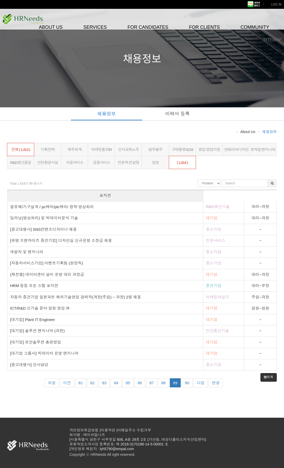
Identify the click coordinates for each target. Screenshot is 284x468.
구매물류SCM (182, 149)
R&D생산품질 (20, 162)
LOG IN (276, 4)
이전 (67, 383)
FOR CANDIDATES (147, 27)
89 (175, 383)
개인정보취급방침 (83, 430)
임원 (155, 162)
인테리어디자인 (236, 149)
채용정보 (106, 113)
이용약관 (108, 430)
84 (118, 382)
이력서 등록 (177, 113)
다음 (201, 383)
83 (106, 382)
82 (94, 382)
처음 (52, 383)
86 (141, 382)
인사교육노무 (128, 149)
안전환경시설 (47, 162)
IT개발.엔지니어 (263, 149)
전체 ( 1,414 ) (20, 149)
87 (153, 382)
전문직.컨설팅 (128, 162)
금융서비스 (101, 162)
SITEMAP (272, 40)
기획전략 (48, 149)
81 (82, 382)
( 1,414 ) (182, 162)
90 (189, 382)
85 (130, 382)
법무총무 (155, 149)
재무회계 (75, 149)
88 (165, 382)
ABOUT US (51, 27)
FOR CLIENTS (204, 27)
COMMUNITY (255, 27)
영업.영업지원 (209, 149)
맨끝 (216, 383)
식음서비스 (74, 162)
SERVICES (95, 27)
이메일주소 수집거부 (134, 430)
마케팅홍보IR (101, 149)
